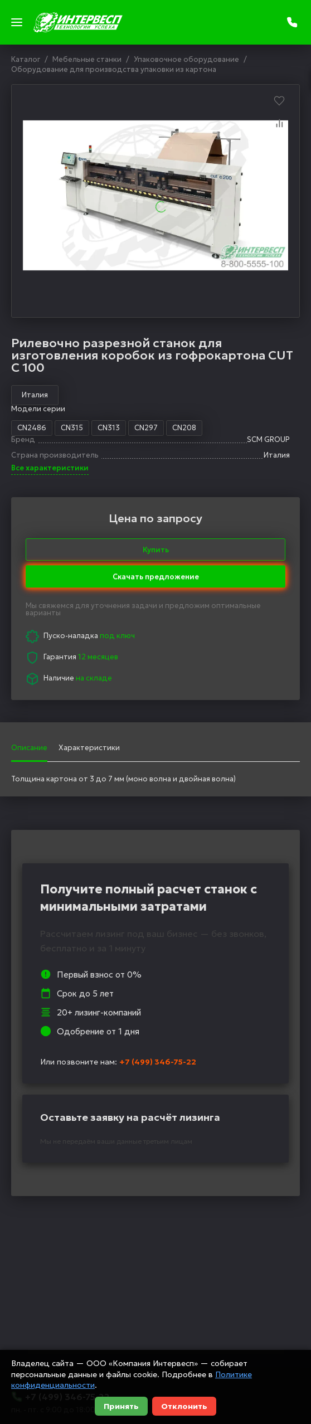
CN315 (72, 427)
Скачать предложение (156, 572)
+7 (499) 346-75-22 (157, 1062)
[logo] (78, 22)
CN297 (146, 427)
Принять (121, 1406)
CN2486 (31, 427)
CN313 (109, 427)
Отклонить (184, 1406)
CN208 (184, 427)
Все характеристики (50, 468)
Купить (156, 550)
